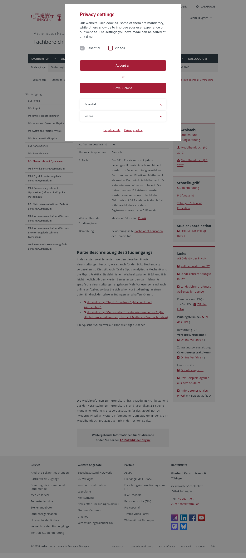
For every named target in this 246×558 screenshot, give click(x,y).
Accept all (123, 65)
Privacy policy (133, 130)
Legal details (112, 130)
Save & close (123, 88)
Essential (93, 48)
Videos (120, 48)
